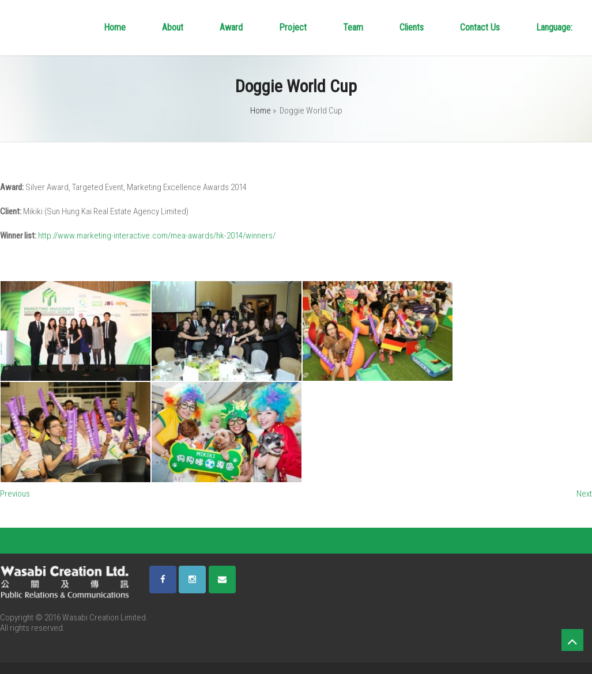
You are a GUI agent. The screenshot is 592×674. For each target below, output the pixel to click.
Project (293, 27)
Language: (555, 27)
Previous (15, 494)
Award (231, 27)
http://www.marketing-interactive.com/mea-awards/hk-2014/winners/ (157, 235)
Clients (411, 27)
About (172, 27)
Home (115, 27)
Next (584, 494)
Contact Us (480, 27)
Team (353, 27)
